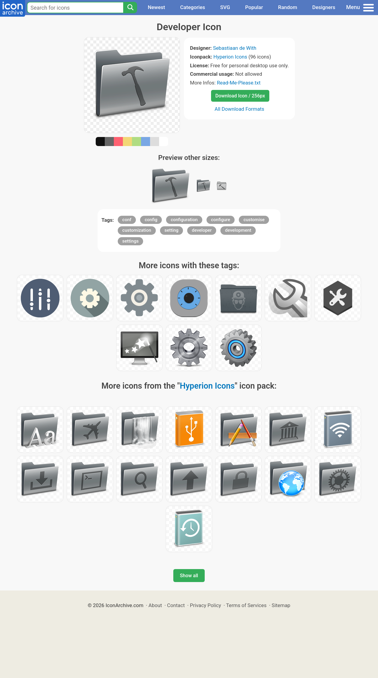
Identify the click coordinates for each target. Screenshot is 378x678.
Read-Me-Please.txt (239, 83)
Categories (192, 7)
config (151, 219)
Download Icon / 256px (240, 96)
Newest (156, 7)
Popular (254, 7)
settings (130, 241)
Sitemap (281, 605)
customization (136, 230)
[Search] (130, 7)
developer (202, 230)
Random (287, 7)
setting (171, 230)
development (238, 230)
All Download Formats (239, 109)
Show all (189, 575)
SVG (225, 7)
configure (220, 219)
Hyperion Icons (230, 57)
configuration (184, 219)
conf (126, 219)
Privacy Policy (205, 605)
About (155, 605)
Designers (323, 7)
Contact (176, 605)
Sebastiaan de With (234, 48)
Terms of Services (246, 605)
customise (253, 219)
